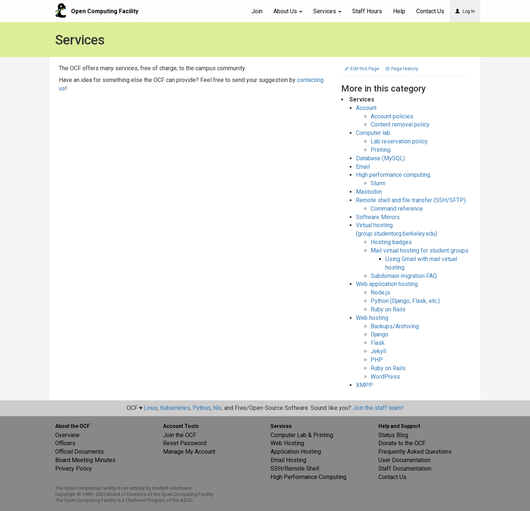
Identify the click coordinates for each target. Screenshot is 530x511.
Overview (67, 435)
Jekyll (378, 351)
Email (363, 166)
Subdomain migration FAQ (404, 275)
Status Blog (393, 435)
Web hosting (372, 317)
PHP (377, 359)
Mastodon (369, 191)
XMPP (364, 385)
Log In (465, 11)
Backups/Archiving (395, 326)
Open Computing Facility (104, 11)
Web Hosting (287, 443)
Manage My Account (189, 451)
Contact (430, 11)
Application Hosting (296, 451)
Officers (65, 443)
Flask (378, 342)
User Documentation (404, 460)
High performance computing (393, 174)
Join (256, 11)
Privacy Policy (73, 468)
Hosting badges (391, 242)
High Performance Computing (308, 477)
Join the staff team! (378, 407)
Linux (151, 407)
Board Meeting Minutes (85, 460)
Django (379, 334)
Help (399, 11)
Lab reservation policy (399, 141)
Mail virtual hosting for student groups (420, 250)
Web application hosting (387, 283)
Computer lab (373, 132)
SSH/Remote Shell (295, 468)
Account (366, 107)
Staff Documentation (404, 468)
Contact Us (392, 477)
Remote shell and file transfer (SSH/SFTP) (411, 200)
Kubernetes (175, 407)
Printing (381, 149)
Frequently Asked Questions (415, 451)
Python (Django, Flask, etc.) (405, 300)
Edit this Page (362, 68)
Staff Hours (367, 11)
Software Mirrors (378, 217)
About (287, 11)
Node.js (380, 292)
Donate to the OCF (401, 443)
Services (327, 11)
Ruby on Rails (388, 309)
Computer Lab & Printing (302, 435)
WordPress (385, 376)
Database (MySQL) (380, 158)
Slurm (378, 183)
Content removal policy (400, 124)
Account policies (392, 116)
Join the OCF (179, 435)
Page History (402, 68)
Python (201, 407)
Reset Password (184, 443)
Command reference (397, 208)
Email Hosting (288, 460)
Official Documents (79, 451)
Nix (217, 407)
